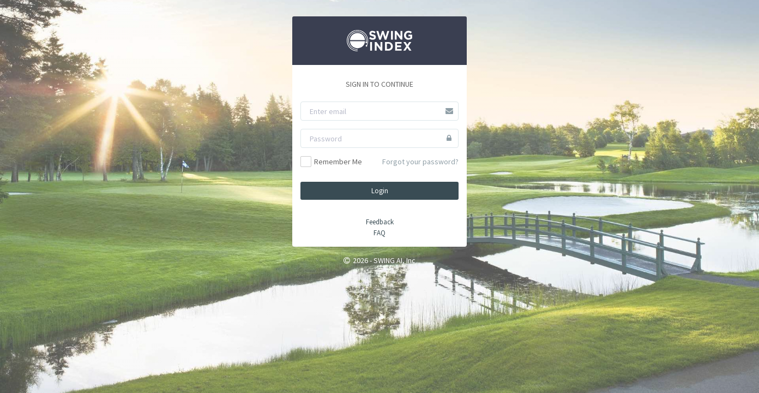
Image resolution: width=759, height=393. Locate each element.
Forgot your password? (420, 161)
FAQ (379, 232)
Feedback (380, 222)
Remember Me (331, 161)
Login (379, 190)
